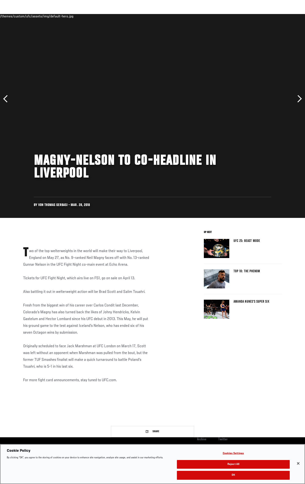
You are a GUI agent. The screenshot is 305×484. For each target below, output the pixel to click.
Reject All (233, 464)
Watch (233, 16)
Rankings (36, 16)
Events (18, 16)
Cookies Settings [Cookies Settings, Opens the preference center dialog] (233, 453)
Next (298, 99)
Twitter (223, 439)
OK (233, 475)
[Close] (298, 463)
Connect (216, 16)
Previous (7, 99)
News (72, 16)
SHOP (272, 16)
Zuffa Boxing (254, 16)
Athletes (55, 16)
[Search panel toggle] (284, 16)
